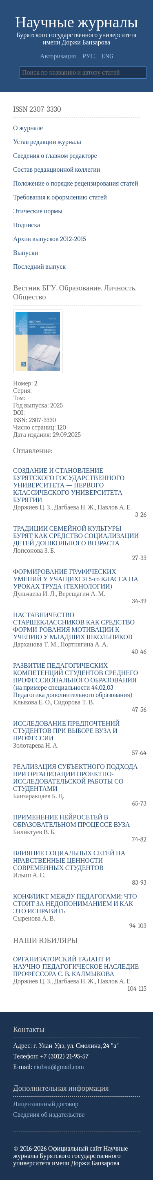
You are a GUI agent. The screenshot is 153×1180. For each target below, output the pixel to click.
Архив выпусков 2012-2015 (49, 239)
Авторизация (58, 56)
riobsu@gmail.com (59, 1067)
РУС (88, 56)
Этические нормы (37, 211)
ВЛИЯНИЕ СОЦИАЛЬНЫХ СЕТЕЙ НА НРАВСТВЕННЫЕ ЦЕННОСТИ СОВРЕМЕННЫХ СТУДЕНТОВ (69, 861)
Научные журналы (76, 22)
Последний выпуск (39, 266)
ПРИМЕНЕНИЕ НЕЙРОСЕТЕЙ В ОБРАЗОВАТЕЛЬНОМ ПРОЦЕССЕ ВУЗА (71, 821)
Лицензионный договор (45, 1104)
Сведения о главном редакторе (55, 155)
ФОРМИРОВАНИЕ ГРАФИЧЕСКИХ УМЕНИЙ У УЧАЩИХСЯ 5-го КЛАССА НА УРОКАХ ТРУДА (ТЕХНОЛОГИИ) (75, 579)
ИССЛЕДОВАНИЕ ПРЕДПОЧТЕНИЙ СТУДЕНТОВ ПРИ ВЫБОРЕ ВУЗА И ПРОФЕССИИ (66, 731)
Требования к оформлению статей (60, 197)
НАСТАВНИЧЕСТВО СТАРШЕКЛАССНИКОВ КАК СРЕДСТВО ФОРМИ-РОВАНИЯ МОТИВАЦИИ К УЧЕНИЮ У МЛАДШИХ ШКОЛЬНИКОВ (74, 626)
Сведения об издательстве (48, 1114)
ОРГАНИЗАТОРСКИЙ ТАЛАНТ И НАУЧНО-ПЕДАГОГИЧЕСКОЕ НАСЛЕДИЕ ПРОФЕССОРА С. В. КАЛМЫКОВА (76, 967)
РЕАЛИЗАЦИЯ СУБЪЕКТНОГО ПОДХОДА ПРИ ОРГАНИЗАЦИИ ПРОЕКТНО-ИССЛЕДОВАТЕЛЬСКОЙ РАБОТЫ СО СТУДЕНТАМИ (75, 778)
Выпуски (25, 253)
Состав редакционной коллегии (56, 169)
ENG (107, 56)
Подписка (26, 225)
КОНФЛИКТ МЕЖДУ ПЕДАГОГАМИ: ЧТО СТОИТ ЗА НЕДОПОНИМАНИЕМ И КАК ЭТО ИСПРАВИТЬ (75, 904)
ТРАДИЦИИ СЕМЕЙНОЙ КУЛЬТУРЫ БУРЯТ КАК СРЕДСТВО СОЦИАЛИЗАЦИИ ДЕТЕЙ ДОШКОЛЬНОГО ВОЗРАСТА (76, 536)
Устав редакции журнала (47, 142)
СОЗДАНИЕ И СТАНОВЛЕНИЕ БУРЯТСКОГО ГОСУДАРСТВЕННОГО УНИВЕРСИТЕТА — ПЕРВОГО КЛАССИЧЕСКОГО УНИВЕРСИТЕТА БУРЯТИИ (68, 485)
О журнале (28, 128)
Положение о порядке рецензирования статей (75, 183)
